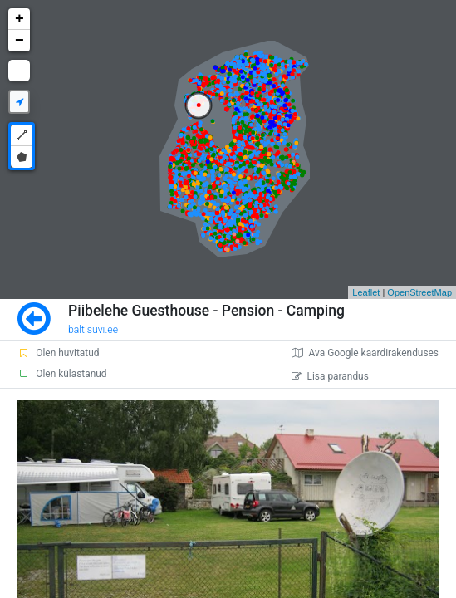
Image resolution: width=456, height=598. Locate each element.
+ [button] (19, 19)
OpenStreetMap (419, 292)
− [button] (19, 41)
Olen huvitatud (58, 353)
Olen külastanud (61, 374)
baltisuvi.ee (93, 330)
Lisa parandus (330, 376)
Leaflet (366, 292)
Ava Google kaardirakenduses (365, 353)
